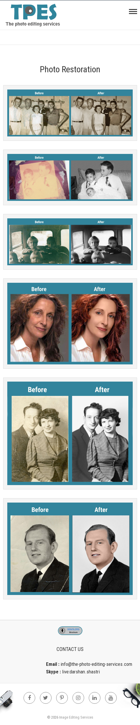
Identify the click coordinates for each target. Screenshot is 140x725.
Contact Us (70, 649)
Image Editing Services (76, 717)
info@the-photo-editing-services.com (96, 664)
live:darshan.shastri (81, 672)
